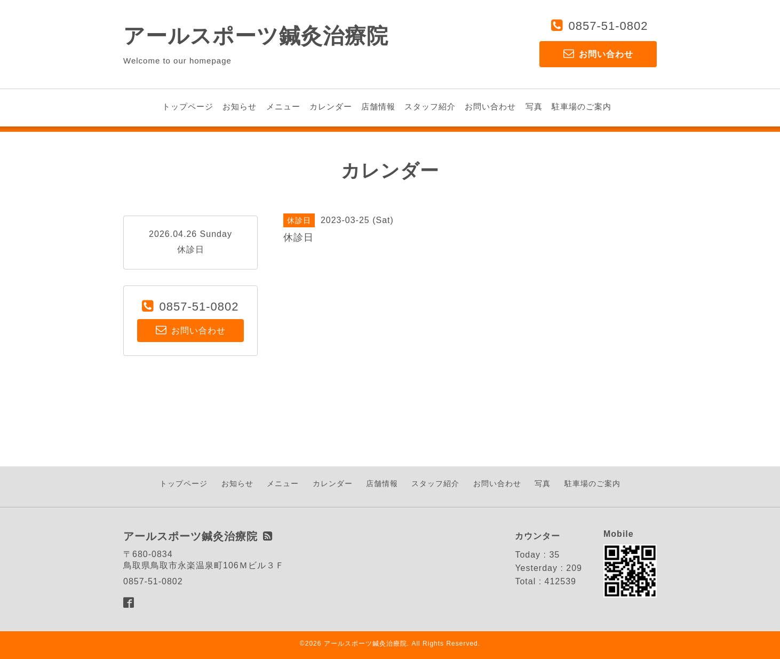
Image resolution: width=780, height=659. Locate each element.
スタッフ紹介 (430, 106)
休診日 (190, 249)
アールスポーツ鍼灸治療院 (255, 35)
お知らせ (239, 106)
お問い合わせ (490, 106)
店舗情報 (378, 106)
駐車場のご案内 (581, 106)
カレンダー (330, 106)
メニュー (283, 106)
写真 (534, 106)
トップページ (187, 106)
